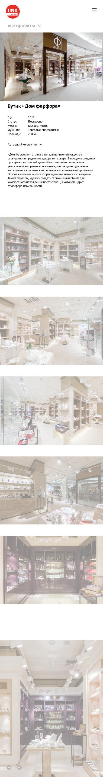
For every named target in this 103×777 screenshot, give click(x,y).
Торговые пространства (44, 130)
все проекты (23, 26)
